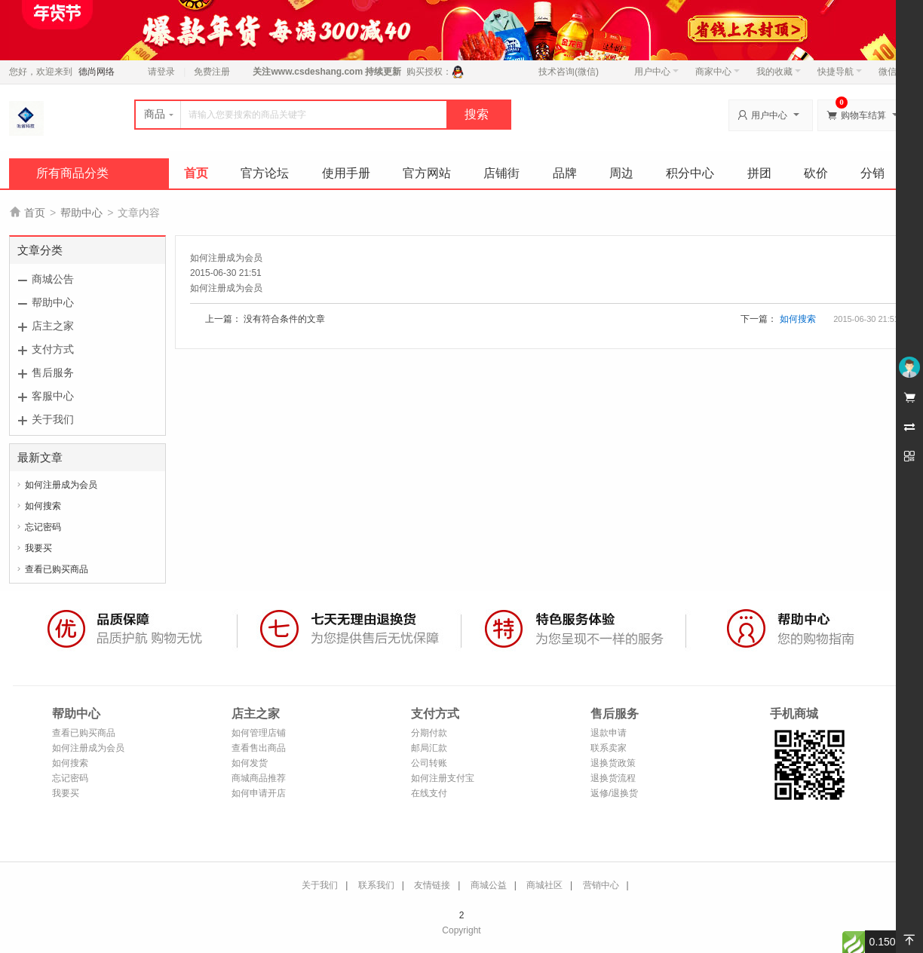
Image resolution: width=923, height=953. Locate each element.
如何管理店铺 (259, 733)
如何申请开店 (259, 793)
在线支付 (429, 793)
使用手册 (346, 173)
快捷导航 (839, 71)
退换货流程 (613, 778)
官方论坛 (265, 173)
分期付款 (429, 733)
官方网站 (427, 173)
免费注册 (212, 71)
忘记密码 (43, 527)
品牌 (565, 173)
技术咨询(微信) (568, 71)
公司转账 (429, 763)
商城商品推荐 (259, 778)
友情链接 (432, 885)
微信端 (892, 71)
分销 (872, 173)
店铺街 (501, 173)
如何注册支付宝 (442, 778)
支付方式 (53, 349)
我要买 (38, 548)
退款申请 (608, 733)
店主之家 (53, 326)
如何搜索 (43, 506)
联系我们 (376, 885)
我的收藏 (778, 71)
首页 (196, 173)
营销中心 (601, 885)
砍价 (816, 173)
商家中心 (717, 71)
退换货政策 (613, 763)
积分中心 (690, 173)
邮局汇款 (429, 748)
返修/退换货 (614, 793)
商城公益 (489, 885)
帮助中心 (81, 213)
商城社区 (544, 885)
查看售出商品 (259, 748)
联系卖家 (608, 748)
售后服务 (53, 372)
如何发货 (250, 763)
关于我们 (53, 419)
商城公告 (53, 279)
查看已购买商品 (56, 569)
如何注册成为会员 (61, 485)
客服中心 (53, 396)
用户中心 (656, 71)
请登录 (161, 71)
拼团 (759, 173)
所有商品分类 (72, 173)
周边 (621, 173)
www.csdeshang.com (317, 71)
